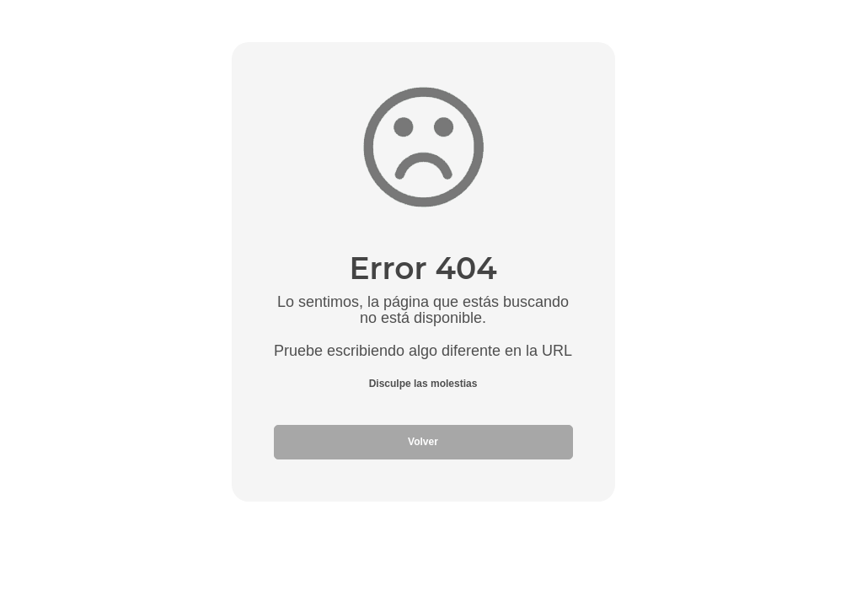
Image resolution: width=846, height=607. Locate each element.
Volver (423, 442)
